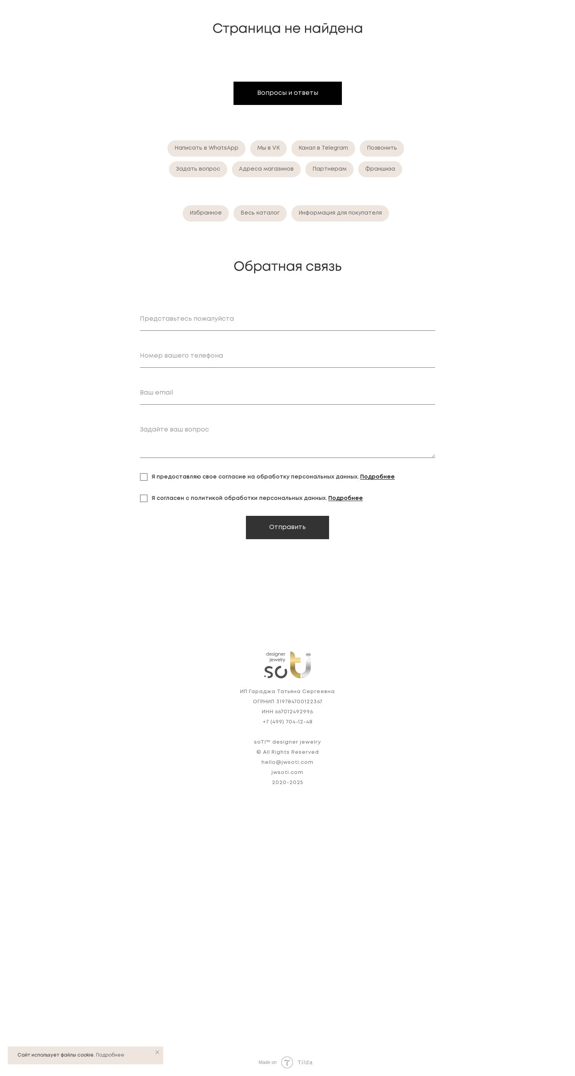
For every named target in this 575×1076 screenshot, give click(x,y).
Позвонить (382, 148)
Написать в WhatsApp (206, 148)
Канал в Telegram (323, 148)
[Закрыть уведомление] (157, 1052)
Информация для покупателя (340, 213)
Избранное (206, 213)
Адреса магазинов (266, 169)
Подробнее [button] (377, 477)
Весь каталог (260, 213)
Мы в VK (268, 148)
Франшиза (380, 169)
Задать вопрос (198, 169)
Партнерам (329, 169)
